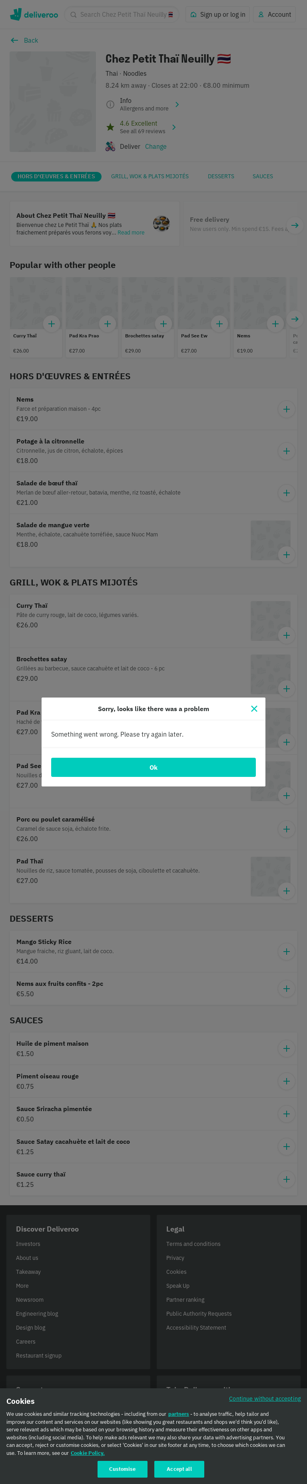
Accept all (179, 1470)
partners (178, 1415)
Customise (122, 1470)
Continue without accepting (265, 1400)
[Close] (254, 708)
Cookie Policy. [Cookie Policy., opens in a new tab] (88, 1454)
